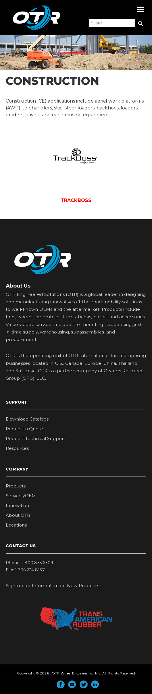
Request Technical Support (35, 438)
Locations (16, 525)
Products (16, 486)
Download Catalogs (27, 419)
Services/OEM (21, 495)
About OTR (18, 515)
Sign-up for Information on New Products (52, 585)
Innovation (17, 505)
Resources (17, 448)
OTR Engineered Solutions (37, 29)
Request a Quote (24, 428)
